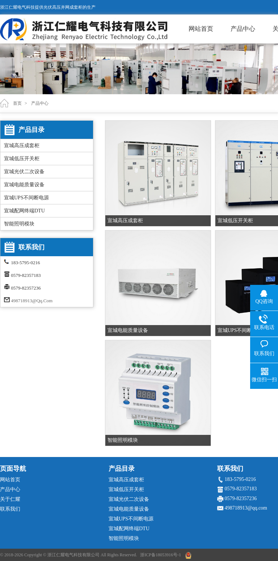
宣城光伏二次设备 (24, 171)
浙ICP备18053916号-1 (160, 554)
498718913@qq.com (31, 300)
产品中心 (243, 28)
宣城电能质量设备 (24, 184)
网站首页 (201, 28)
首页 (17, 103)
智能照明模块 (19, 224)
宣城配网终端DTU (24, 210)
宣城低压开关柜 (21, 158)
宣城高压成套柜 (21, 145)
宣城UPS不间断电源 (26, 197)
